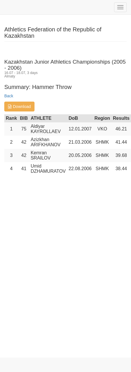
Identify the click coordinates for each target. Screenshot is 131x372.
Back (8, 96)
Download (19, 106)
